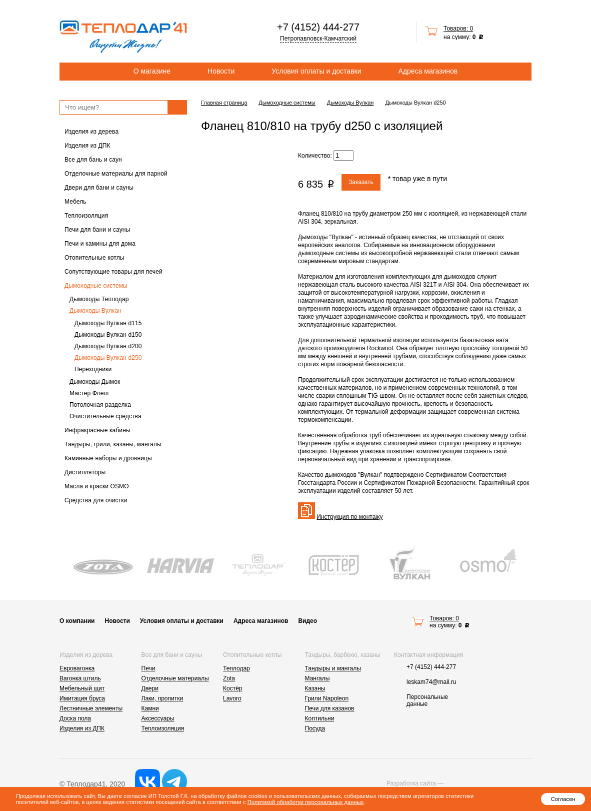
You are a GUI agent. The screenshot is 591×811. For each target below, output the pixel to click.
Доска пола (75, 718)
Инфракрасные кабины (97, 430)
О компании (77, 620)
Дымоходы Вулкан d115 (108, 323)
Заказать (361, 182)
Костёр (232, 688)
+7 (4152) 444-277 (318, 27)
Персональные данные (427, 700)
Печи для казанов (329, 708)
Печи (149, 668)
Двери (150, 688)
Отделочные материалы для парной (116, 173)
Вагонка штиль (80, 678)
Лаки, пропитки (163, 698)
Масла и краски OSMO (96, 486)
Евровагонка (77, 668)
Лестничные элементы (91, 708)
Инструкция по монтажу (349, 516)
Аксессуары (158, 718)
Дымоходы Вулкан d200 (108, 346)
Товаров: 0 (458, 28)
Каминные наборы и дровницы (108, 458)
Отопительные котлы (94, 257)
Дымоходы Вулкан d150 (108, 334)
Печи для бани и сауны (97, 229)
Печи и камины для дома (100, 243)
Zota (229, 678)
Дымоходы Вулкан (96, 310)
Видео (307, 620)
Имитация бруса (82, 698)
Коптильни (319, 718)
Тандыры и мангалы (333, 668)
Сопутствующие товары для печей (113, 271)
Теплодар (236, 668)
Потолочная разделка (100, 404)
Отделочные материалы (175, 678)
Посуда (315, 728)
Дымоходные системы (96, 285)
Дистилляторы (85, 472)
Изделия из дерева (91, 131)
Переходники (93, 369)
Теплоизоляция (86, 215)
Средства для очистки (96, 500)
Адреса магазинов (428, 71)
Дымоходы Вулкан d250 (108, 357)
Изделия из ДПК (87, 145)
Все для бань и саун (93, 159)
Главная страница (224, 103)
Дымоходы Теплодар (99, 299)
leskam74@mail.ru (431, 681)
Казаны (315, 688)
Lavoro (232, 698)
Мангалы (317, 678)
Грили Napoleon (327, 698)
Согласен (563, 799)
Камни (150, 708)
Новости (221, 71)
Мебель (75, 201)
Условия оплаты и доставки (316, 71)
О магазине (152, 71)
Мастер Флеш (89, 393)
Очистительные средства (106, 416)
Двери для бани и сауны (99, 187)
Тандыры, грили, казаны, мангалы (113, 444)
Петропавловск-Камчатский (318, 38)
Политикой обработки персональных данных (306, 802)
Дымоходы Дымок (95, 381)
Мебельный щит (82, 688)
